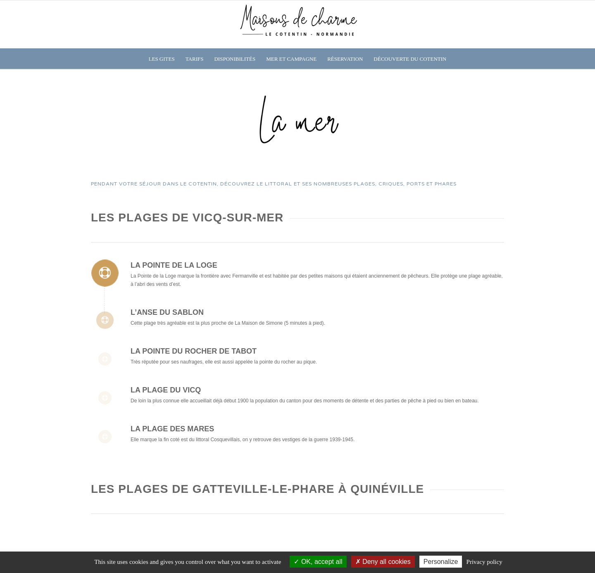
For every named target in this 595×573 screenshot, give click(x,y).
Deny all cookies (383, 561)
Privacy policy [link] (484, 562)
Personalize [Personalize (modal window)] (441, 561)
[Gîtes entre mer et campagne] (297, 24)
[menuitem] (161, 59)
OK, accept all (318, 561)
